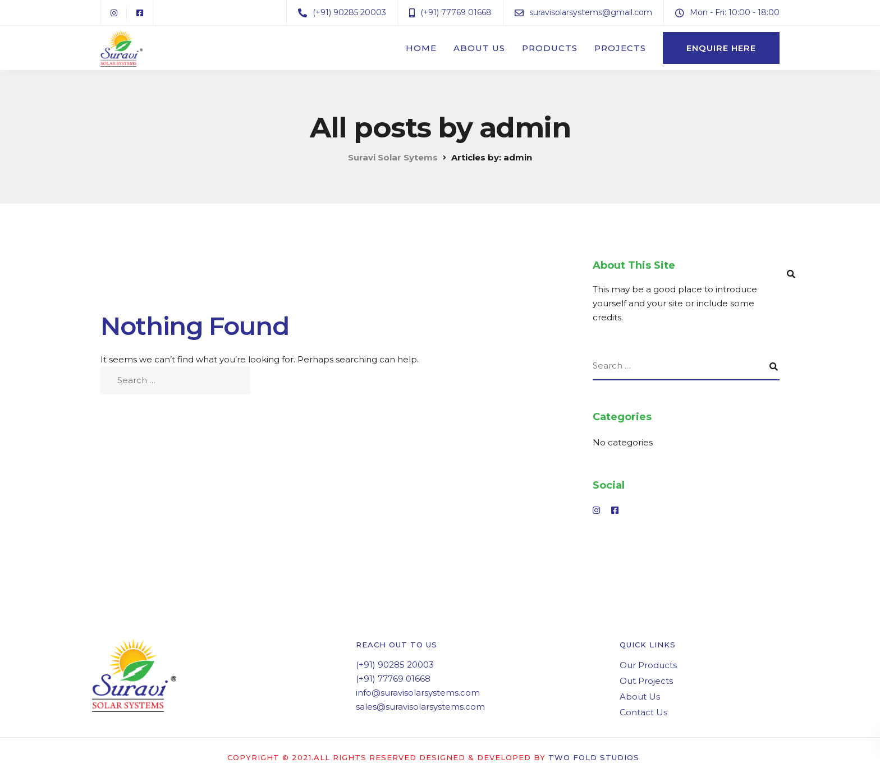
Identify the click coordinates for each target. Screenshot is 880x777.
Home (421, 48)
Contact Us (643, 712)
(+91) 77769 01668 (393, 678)
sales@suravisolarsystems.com (420, 706)
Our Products (648, 665)
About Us (479, 48)
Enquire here (721, 48)
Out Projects (646, 680)
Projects (620, 48)
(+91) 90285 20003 (395, 664)
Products (550, 48)
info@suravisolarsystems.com (418, 692)
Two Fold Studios (593, 757)
